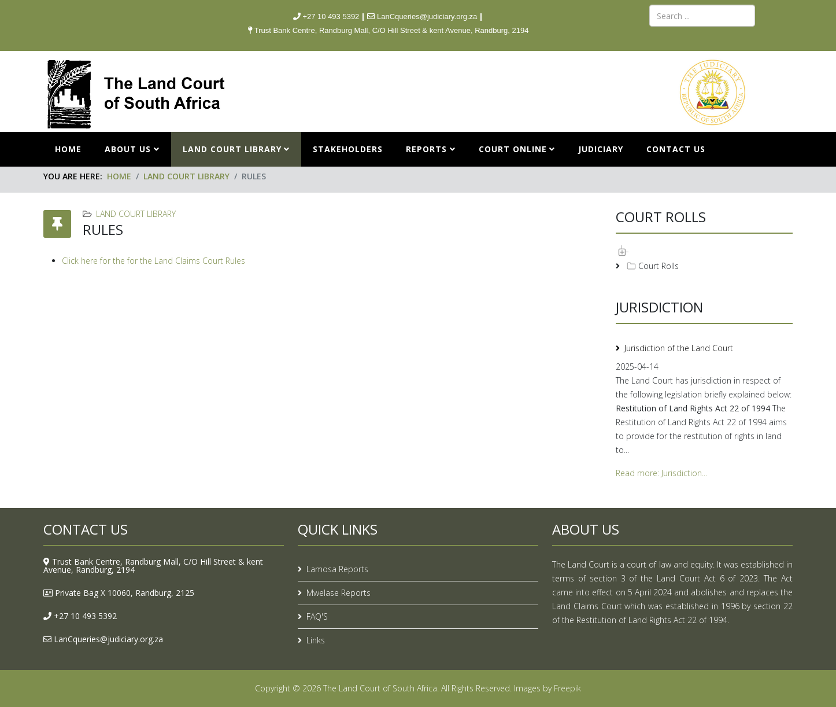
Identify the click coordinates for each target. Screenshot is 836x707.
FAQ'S (317, 616)
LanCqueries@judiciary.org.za (108, 639)
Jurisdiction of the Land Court (678, 348)
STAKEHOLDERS (348, 148)
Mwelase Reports (338, 592)
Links (315, 640)
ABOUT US (128, 148)
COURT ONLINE (513, 148)
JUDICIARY (600, 148)
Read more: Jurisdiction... (661, 472)
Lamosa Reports (337, 569)
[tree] (704, 258)
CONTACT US (675, 148)
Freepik (567, 688)
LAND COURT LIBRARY (232, 148)
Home (68, 148)
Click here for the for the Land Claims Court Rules (153, 260)
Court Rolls (651, 265)
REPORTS (426, 148)
